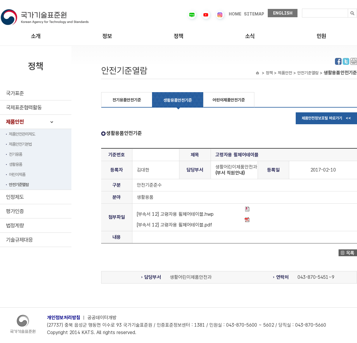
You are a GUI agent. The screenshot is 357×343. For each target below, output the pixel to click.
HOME (235, 14)
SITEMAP (254, 14)
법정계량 (15, 225)
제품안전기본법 (20, 144)
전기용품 (15, 154)
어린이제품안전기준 (229, 99)
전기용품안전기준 (126, 99)
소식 (250, 36)
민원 (321, 36)
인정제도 (15, 197)
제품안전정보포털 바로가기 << (326, 118)
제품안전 (15, 122)
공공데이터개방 (102, 317)
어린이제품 (17, 174)
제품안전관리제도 (22, 134)
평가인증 (15, 211)
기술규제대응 (19, 240)
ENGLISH (282, 13)
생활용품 (15, 164)
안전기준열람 (19, 184)
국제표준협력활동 (24, 107)
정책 (178, 36)
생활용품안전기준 (177, 100)
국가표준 (15, 93)
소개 (35, 36)
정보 (107, 36)
